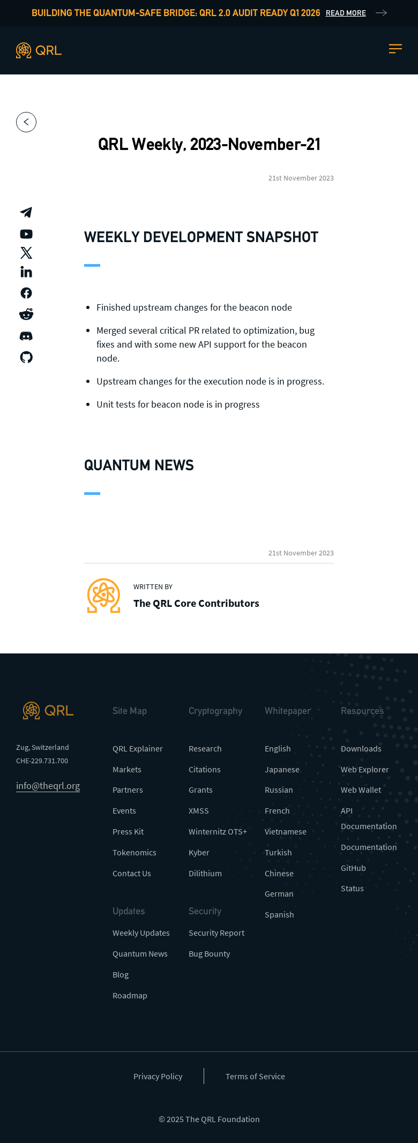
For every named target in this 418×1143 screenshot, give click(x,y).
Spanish (279, 914)
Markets (127, 769)
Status (352, 888)
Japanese (282, 769)
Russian (279, 789)
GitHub (353, 867)
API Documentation (369, 818)
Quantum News (140, 953)
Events (124, 810)
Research (205, 748)
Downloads (361, 748)
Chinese (279, 873)
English (278, 748)
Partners (128, 789)
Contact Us (132, 873)
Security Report (216, 932)
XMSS (199, 810)
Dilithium (205, 873)
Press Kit (128, 831)
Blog (121, 974)
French (277, 810)
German (279, 893)
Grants (201, 789)
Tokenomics (134, 852)
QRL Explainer (138, 748)
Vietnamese (286, 831)
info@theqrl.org (48, 785)
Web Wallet (361, 789)
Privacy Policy (157, 1076)
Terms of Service (255, 1076)
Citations (205, 769)
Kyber (199, 852)
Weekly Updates (141, 932)
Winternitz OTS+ (218, 831)
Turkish (278, 852)
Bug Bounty (209, 953)
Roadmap (130, 995)
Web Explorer (365, 769)
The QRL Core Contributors (196, 603)
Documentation (369, 846)
